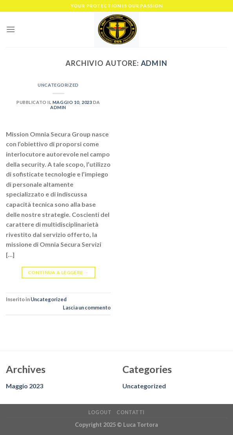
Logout (100, 412)
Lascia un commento (87, 307)
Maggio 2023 (24, 385)
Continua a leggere (58, 272)
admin (154, 63)
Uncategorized (58, 84)
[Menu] (10, 29)
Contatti (130, 412)
